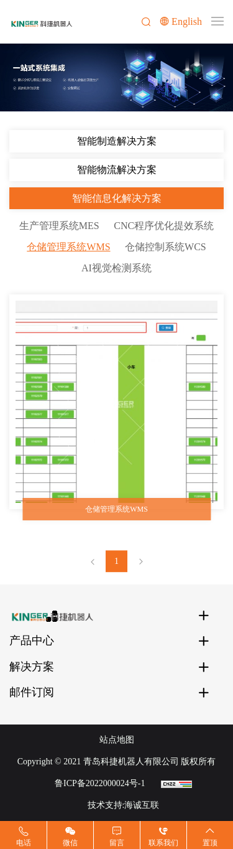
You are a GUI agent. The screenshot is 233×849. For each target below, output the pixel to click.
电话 (23, 842)
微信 (70, 842)
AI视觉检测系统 (116, 268)
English (186, 21)
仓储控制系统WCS (165, 247)
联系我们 (163, 842)
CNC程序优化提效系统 (164, 225)
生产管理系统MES (59, 225)
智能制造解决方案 (117, 141)
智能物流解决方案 (117, 169)
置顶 (210, 842)
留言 (116, 842)
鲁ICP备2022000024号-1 (100, 783)
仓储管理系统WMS (68, 247)
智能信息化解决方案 (117, 198)
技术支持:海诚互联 (124, 805)
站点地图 (116, 739)
